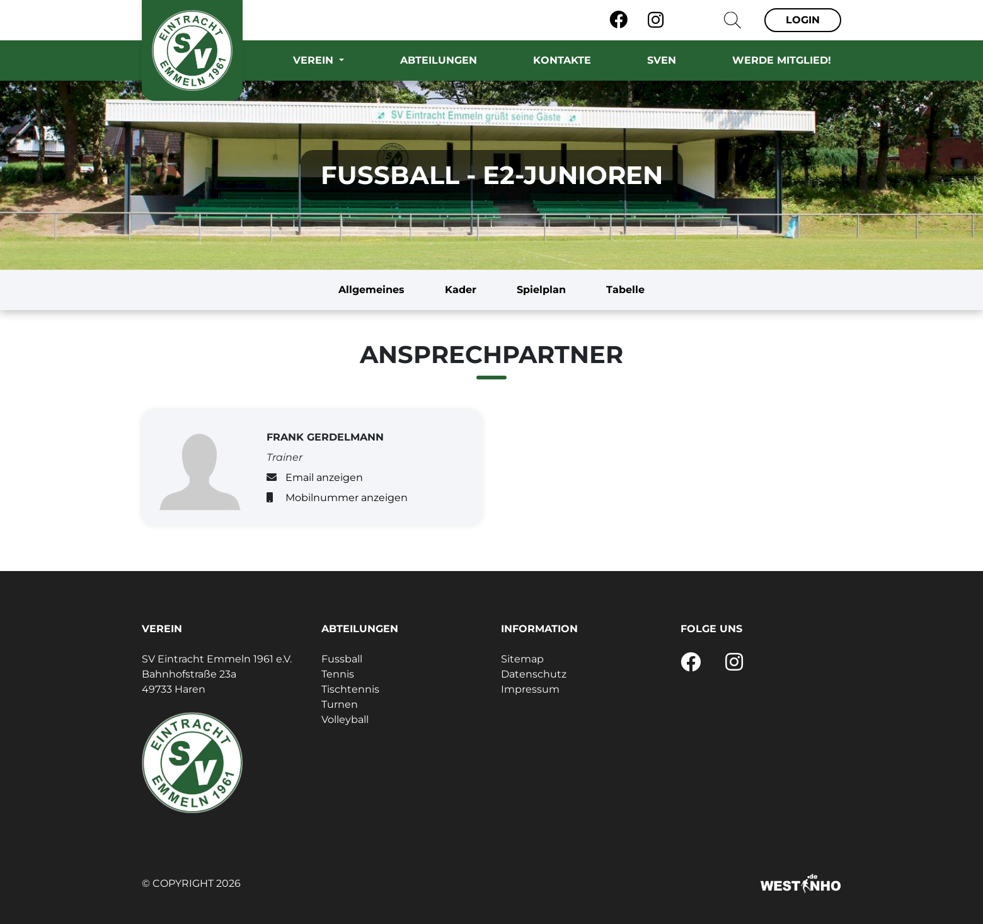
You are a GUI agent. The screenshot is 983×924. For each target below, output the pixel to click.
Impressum (530, 689)
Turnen (339, 704)
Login (803, 20)
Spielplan (541, 290)
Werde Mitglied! (781, 60)
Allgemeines (371, 290)
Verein (314, 60)
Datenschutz (533, 674)
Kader (460, 290)
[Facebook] (618, 20)
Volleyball (345, 719)
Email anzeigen (324, 477)
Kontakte (562, 60)
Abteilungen (438, 60)
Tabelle (625, 290)
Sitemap (522, 659)
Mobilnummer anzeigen (346, 498)
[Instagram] (656, 20)
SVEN (661, 60)
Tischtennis (350, 689)
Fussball (341, 659)
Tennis (337, 674)
